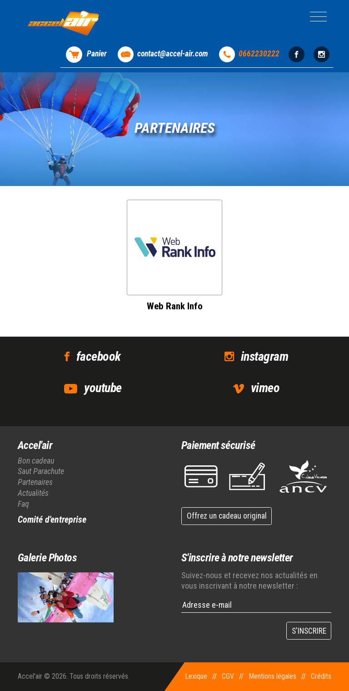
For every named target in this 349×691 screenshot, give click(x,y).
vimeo (265, 387)
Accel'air (35, 445)
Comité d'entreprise (52, 519)
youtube (102, 387)
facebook (98, 356)
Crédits (321, 676)
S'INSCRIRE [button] (309, 631)
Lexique (196, 676)
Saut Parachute (41, 471)
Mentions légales (272, 676)
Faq (23, 504)
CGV (228, 676)
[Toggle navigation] (318, 16)
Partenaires (35, 482)
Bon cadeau (36, 460)
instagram (264, 356)
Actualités (33, 493)
